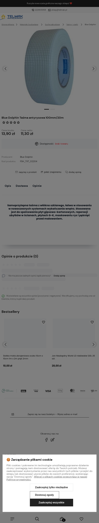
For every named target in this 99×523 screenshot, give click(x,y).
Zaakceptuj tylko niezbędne (51, 487)
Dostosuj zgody (44, 495)
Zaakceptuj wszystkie (51, 502)
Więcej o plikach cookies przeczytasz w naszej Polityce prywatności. (46, 478)
